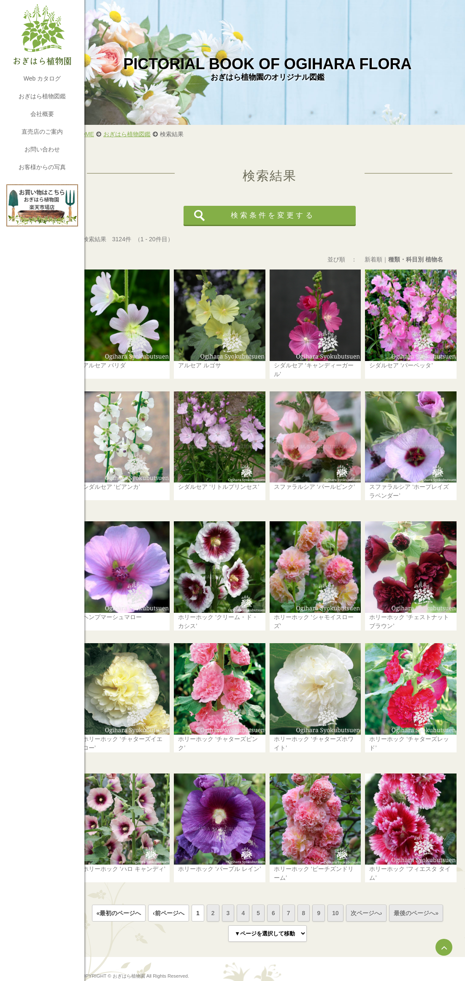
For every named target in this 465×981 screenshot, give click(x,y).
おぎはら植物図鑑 (42, 96)
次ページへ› (373, 895)
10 (342, 895)
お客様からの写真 (42, 167)
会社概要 (42, 113)
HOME (99, 134)
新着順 (373, 259)
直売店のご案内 (42, 131)
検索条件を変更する (280, 215)
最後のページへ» (423, 895)
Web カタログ (42, 78)
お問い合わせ (42, 149)
